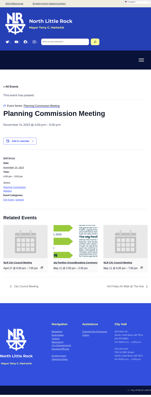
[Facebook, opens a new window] (25, 41)
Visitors (55, 338)
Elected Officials (60, 348)
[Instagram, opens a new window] (34, 41)
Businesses (58, 335)
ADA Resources (14, 3)
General (19, 199)
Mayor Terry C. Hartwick (16, 363)
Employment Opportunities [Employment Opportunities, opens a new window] (49, 3)
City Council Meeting (25, 286)
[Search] (95, 42)
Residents (57, 331)
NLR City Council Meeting (17, 262)
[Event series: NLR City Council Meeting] (42, 268)
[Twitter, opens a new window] (7, 41)
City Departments (61, 345)
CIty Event (8, 199)
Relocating (57, 342)
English (130, 2)
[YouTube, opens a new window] (16, 41)
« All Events (10, 86)
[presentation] (25, 241)
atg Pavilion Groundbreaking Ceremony (76, 262)
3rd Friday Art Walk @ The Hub (126, 286)
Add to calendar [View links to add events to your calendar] (20, 141)
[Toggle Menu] (141, 60)
